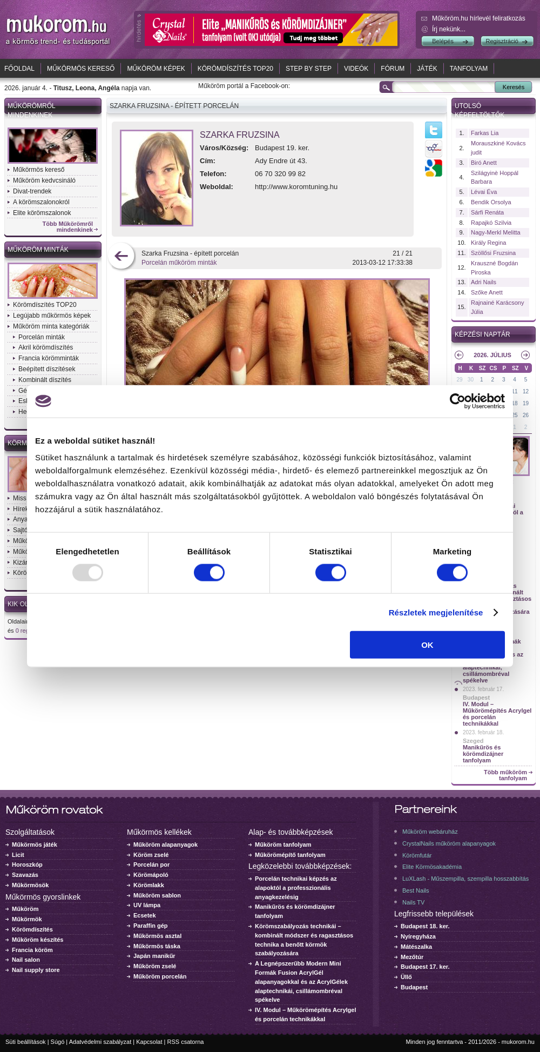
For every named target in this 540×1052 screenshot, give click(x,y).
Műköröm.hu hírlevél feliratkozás (478, 18)
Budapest (476, 697)
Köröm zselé (150, 855)
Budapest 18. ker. (425, 926)
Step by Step (309, 68)
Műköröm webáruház (430, 831)
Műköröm (25, 909)
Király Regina (488, 242)
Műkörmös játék (34, 844)
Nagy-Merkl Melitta (496, 232)
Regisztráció (501, 41)
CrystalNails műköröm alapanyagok (449, 843)
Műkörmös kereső (80, 68)
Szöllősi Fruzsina (493, 253)
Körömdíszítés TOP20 (235, 68)
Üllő (406, 977)
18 (515, 403)
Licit (18, 855)
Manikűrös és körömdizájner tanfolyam (483, 753)
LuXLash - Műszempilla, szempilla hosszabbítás (465, 878)
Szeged (473, 741)
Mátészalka (416, 946)
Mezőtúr (412, 957)
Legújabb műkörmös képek (52, 315)
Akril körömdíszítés (45, 347)
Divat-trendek (32, 191)
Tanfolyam (469, 68)
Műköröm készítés (37, 939)
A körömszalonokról (41, 202)
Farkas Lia (484, 133)
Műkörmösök (30, 885)
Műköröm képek (156, 68)
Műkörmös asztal (157, 936)
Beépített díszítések (46, 369)
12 (526, 391)
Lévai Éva (484, 192)
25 (515, 415)
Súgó (58, 1041)
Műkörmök (27, 919)
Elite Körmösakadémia (432, 866)
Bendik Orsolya (491, 202)
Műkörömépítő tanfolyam (290, 855)
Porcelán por (151, 864)
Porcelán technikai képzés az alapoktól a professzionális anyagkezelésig (296, 887)
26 (526, 415)
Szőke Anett (487, 292)
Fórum (392, 68)
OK (427, 644)
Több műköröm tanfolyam (505, 775)
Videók (356, 68)
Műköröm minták (38, 249)
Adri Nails (483, 282)
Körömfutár (416, 855)
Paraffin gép (150, 925)
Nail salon (26, 959)
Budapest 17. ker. (425, 966)
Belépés (443, 41)
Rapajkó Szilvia (491, 222)
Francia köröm (32, 950)
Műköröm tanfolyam (283, 844)
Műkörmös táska (156, 946)
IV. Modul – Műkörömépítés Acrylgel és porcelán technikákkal (497, 714)
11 (515, 391)
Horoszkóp (27, 864)
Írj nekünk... (448, 29)
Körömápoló (150, 875)
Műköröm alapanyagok (165, 844)
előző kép (121, 257)
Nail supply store (36, 970)
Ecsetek (144, 915)
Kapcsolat (149, 1041)
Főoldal (19, 68)
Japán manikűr (154, 956)
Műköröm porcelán (159, 976)
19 (526, 403)
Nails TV (413, 902)
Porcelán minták (41, 337)
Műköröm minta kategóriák (51, 326)
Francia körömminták (48, 358)
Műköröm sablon (157, 895)
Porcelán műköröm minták (179, 262)
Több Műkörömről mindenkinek (68, 227)
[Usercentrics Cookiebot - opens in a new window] (457, 401)
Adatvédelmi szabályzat (100, 1041)
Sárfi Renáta (487, 212)
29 (459, 380)
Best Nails (415, 890)
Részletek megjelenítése (436, 612)
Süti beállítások (25, 1041)
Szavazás (25, 875)
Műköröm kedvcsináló (44, 180)
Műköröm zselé (154, 966)
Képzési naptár (482, 334)
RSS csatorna (185, 1041)
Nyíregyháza (418, 936)
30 (471, 380)
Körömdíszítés (32, 929)
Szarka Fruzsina (240, 134)
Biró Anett (484, 162)
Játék (427, 68)
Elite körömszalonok (42, 213)
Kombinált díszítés (44, 380)
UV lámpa (146, 905)
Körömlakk (148, 885)
